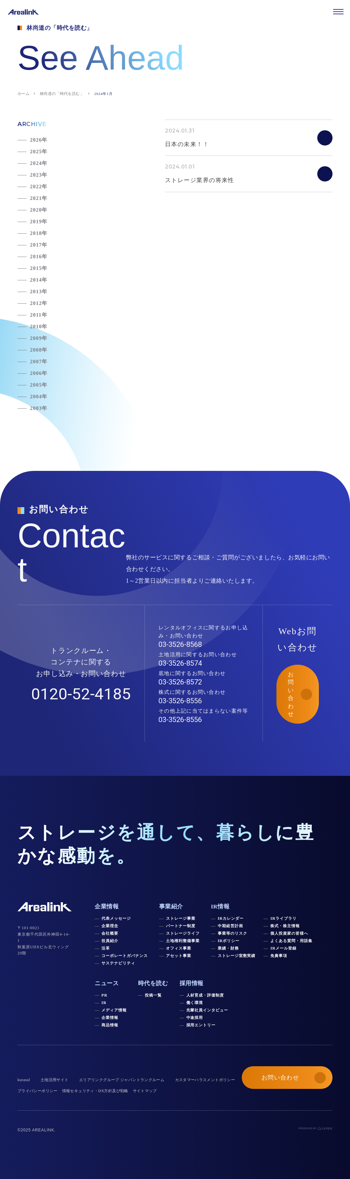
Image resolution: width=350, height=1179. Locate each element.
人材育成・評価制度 (205, 995)
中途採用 (194, 1017)
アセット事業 (178, 955)
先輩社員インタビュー (207, 1010)
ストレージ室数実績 (237, 955)
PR (104, 995)
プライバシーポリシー (38, 1091)
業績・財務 (228, 948)
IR (104, 1002)
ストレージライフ (183, 933)
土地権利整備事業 (183, 941)
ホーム (23, 93)
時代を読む (153, 983)
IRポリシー (229, 941)
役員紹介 (109, 941)
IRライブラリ (283, 918)
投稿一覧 (153, 995)
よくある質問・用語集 (291, 941)
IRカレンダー (231, 918)
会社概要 (109, 933)
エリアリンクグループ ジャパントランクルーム (121, 1080)
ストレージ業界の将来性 (199, 180)
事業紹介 (171, 906)
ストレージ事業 (180, 918)
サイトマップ (145, 1091)
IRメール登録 (283, 948)
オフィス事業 (178, 948)
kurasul (24, 1080)
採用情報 (192, 983)
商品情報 (109, 1025)
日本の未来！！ (187, 144)
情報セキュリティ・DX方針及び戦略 (95, 1091)
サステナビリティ (118, 963)
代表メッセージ (116, 918)
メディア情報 (114, 1010)
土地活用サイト (55, 1080)
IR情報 (220, 906)
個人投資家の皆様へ (289, 933)
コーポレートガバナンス (124, 955)
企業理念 (109, 926)
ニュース (107, 983)
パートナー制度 (180, 926)
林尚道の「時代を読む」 (62, 93)
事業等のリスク (232, 933)
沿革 (105, 948)
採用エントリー (201, 1025)
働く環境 (194, 1002)
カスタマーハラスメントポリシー (205, 1080)
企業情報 (109, 1017)
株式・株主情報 (285, 926)
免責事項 (278, 955)
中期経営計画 (230, 926)
